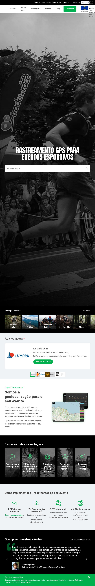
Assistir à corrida (43, 362)
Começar (70, 9)
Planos (48, 9)
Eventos (12, 9)
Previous (8, 559)
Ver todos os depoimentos (80, 539)
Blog (58, 9)
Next (89, 559)
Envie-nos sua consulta (13, 515)
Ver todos (86, 311)
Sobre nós (23, 8)
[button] (37, 374)
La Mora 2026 (40, 348)
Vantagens (35, 9)
